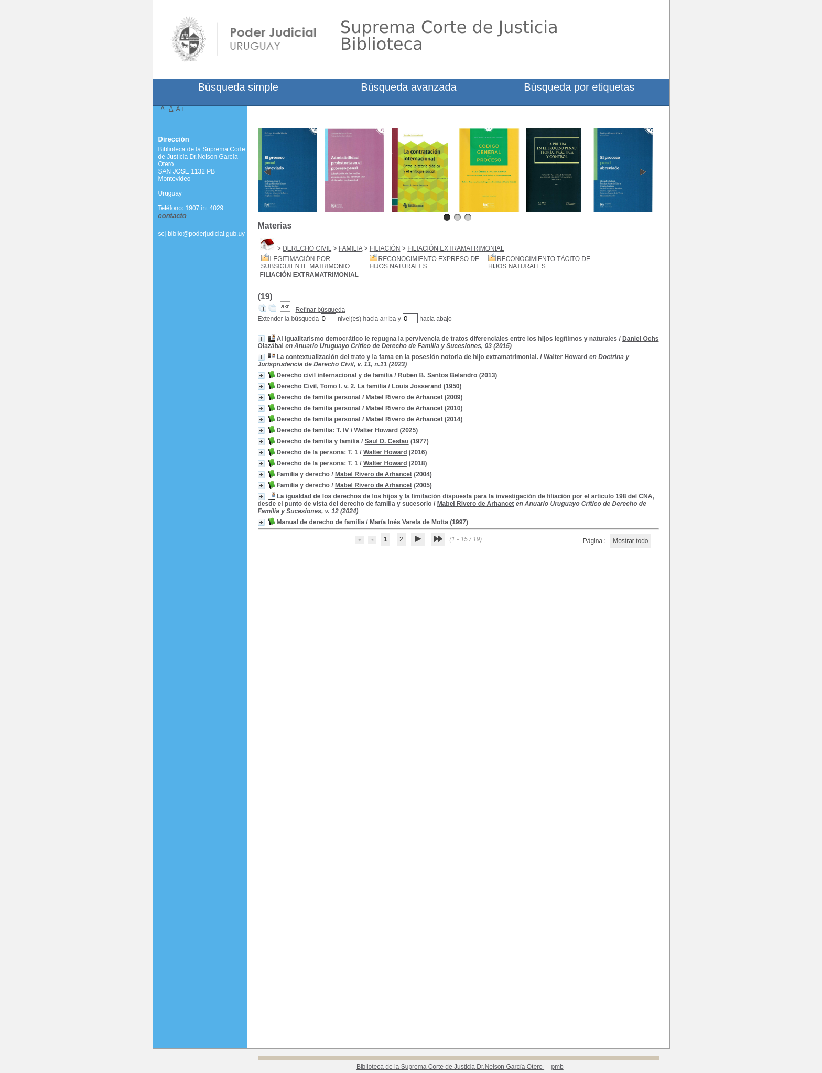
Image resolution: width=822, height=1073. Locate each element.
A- (164, 108)
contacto (172, 216)
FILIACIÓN (385, 248)
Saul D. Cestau (387, 441)
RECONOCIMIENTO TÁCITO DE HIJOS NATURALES (539, 262)
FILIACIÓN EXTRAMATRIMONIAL (455, 248)
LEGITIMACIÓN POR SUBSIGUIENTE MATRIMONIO (305, 262)
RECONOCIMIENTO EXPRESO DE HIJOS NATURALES (424, 262)
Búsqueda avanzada (408, 87)
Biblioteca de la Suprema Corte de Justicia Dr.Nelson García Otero (450, 1066)
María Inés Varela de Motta (409, 522)
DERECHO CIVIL (307, 248)
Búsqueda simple (238, 87)
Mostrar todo (630, 541)
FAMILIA (350, 248)
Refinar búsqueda (320, 309)
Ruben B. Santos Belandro (437, 375)
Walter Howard (566, 357)
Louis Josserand (416, 386)
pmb (557, 1066)
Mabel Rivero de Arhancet (404, 397)
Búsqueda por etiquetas (579, 87)
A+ (180, 109)
